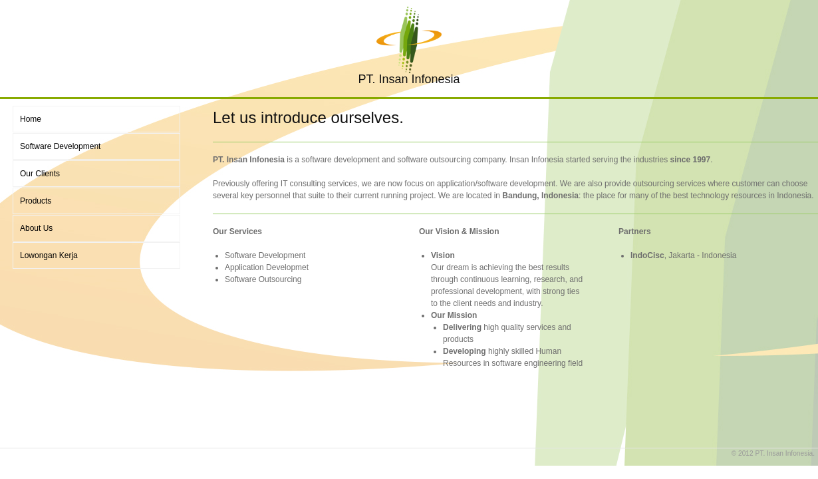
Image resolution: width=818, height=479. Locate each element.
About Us (36, 228)
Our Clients (40, 173)
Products (35, 201)
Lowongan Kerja (49, 255)
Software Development (60, 146)
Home (30, 119)
